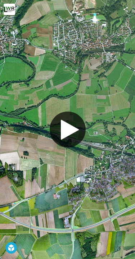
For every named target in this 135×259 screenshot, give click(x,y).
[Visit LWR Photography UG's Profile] (9, 9)
